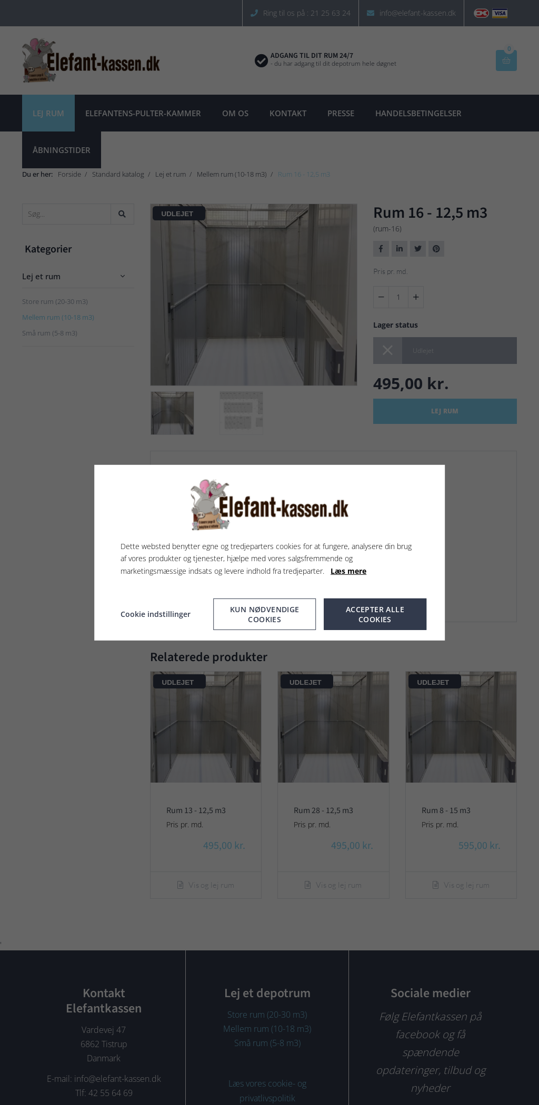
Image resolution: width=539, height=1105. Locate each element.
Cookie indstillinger (156, 614)
